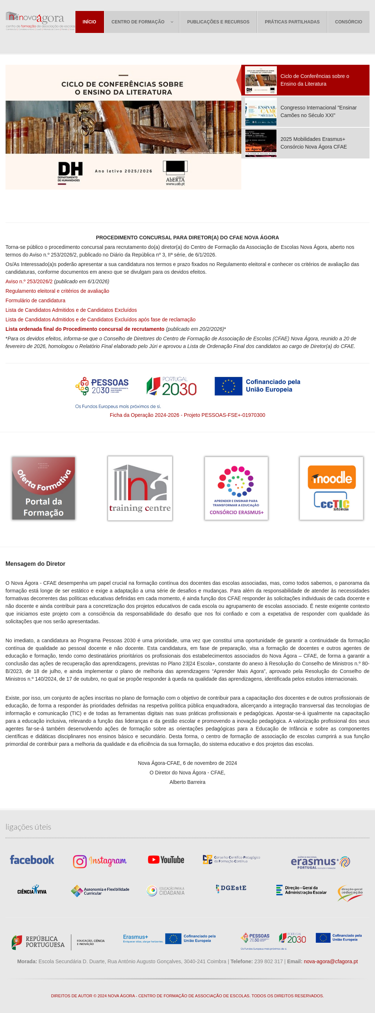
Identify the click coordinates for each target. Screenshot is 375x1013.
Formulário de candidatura (35, 300)
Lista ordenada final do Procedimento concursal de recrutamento (84, 329)
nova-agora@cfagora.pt (331, 961)
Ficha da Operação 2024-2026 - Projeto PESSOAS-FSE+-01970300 (188, 415)
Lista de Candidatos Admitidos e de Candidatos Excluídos (71, 310)
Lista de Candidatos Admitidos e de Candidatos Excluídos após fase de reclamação (100, 319)
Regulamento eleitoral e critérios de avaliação (57, 291)
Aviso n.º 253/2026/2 (29, 281)
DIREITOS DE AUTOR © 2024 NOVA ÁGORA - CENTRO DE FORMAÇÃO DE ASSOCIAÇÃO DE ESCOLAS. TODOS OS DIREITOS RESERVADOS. (187, 996)
